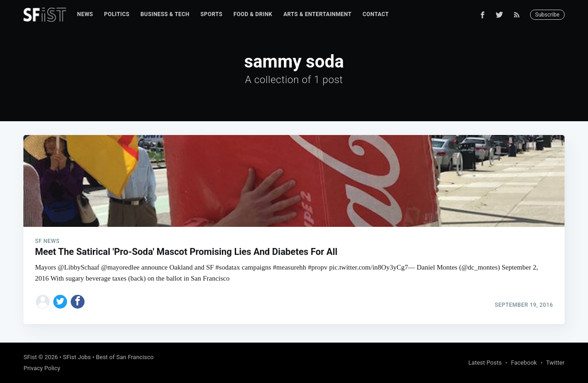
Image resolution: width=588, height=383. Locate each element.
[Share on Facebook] (77, 302)
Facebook (524, 362)
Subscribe (547, 14)
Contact (375, 14)
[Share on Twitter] (60, 302)
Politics (117, 14)
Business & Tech (165, 14)
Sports (211, 14)
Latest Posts (485, 362)
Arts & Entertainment (317, 14)
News (85, 14)
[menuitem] (85, 14)
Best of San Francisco (125, 357)
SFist (30, 357)
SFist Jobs (77, 357)
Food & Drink (252, 14)
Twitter (555, 362)
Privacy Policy (41, 368)
